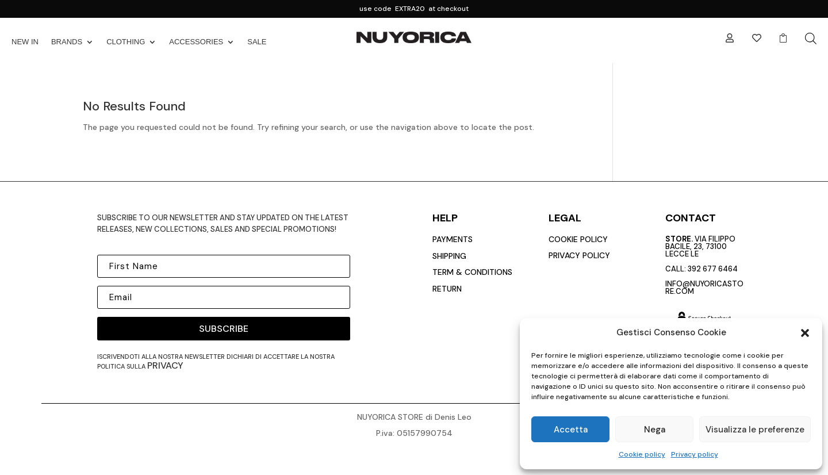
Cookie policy (642, 454)
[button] (805, 333)
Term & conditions (472, 272)
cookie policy (578, 239)
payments (452, 239)
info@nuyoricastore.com (704, 287)
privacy (165, 365)
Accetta (571, 429)
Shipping (449, 256)
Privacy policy (694, 454)
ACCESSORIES (196, 41)
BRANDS (66, 41)
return (447, 289)
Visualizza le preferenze (755, 429)
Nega (654, 429)
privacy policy (579, 255)
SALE (256, 41)
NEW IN (25, 41)
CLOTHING (125, 41)
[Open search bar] (810, 38)
